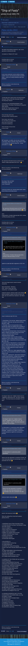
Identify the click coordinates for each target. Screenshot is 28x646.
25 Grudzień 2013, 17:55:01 (7, 310)
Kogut (7, 274)
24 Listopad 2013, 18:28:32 (6, 94)
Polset (8, 173)
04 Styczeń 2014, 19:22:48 (6, 472)
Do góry (3, 631)
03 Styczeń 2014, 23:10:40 (6, 445)
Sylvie (15, 26)
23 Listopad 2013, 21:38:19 (6, 71)
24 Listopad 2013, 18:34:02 (6, 137)
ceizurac (8, 89)
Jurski (7, 132)
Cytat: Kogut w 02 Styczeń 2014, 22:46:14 (12, 415)
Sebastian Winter (11, 64)
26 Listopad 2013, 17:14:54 (6, 157)
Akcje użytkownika (22, 37)
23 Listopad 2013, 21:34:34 (8, 46)
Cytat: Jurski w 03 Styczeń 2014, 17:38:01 (12, 448)
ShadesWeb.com (17, 644)
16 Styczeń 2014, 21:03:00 (6, 510)
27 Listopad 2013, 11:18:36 (6, 178)
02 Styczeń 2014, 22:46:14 (6, 392)
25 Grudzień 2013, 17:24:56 (7, 279)
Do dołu (3, 37)
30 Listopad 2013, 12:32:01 (6, 234)
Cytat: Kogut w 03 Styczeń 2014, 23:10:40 (12, 475)
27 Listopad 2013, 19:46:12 (6, 199)
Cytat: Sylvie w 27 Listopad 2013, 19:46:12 (12, 237)
